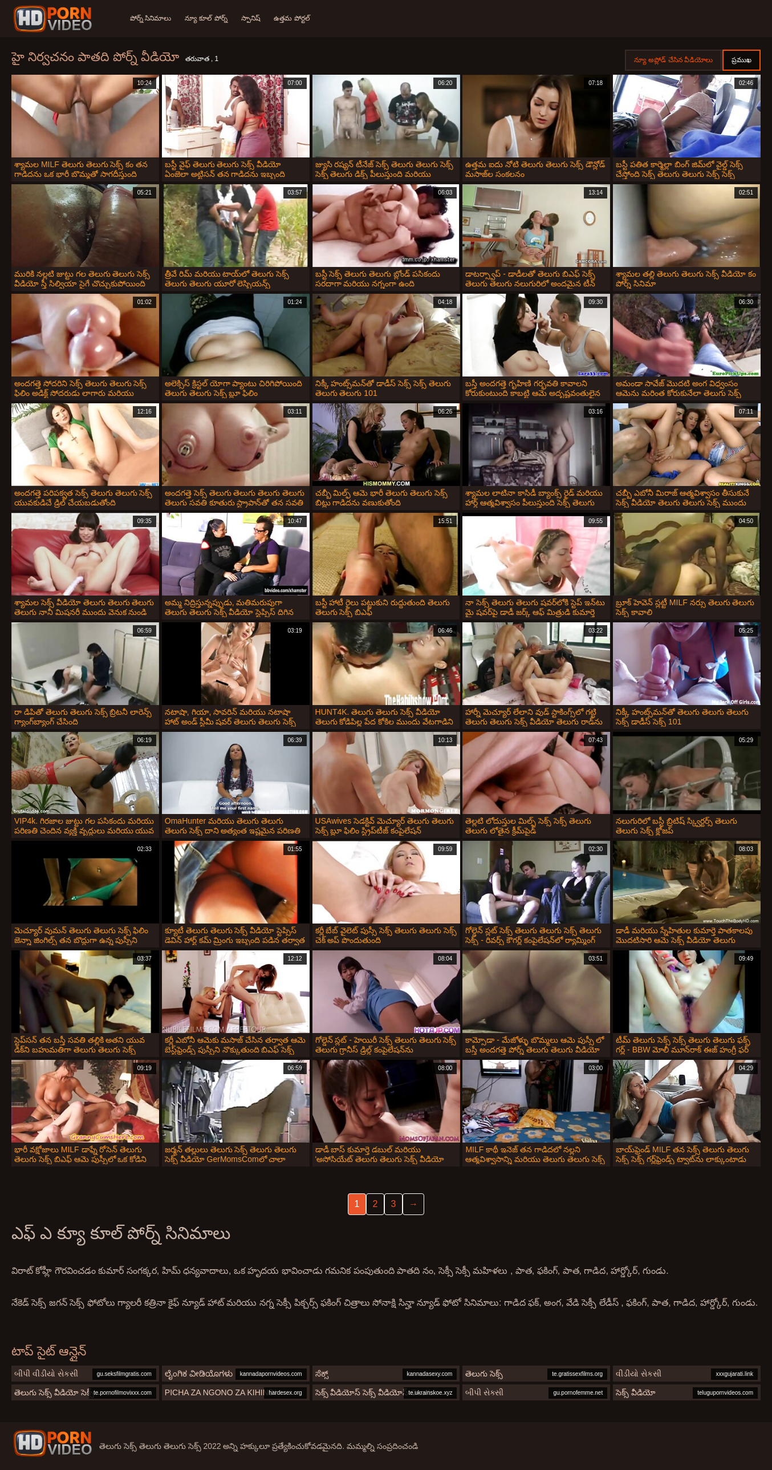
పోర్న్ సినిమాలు (150, 18)
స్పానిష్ (251, 18)
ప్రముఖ (741, 60)
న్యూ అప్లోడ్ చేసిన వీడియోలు (673, 60)
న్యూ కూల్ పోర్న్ (206, 18)
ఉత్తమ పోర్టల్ (292, 18)
